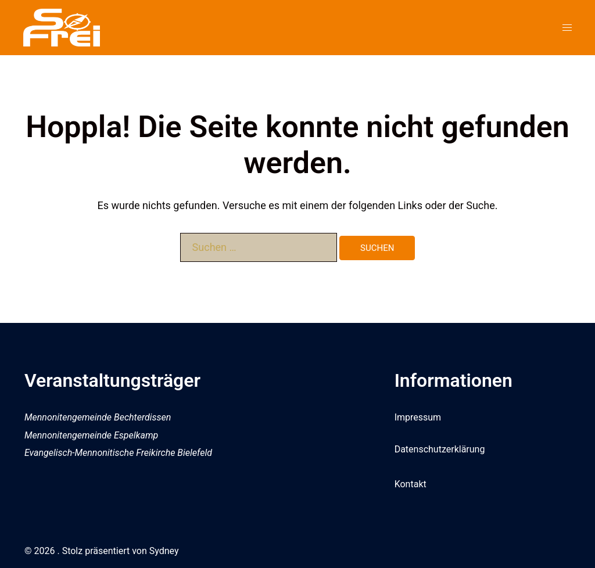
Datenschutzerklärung (440, 449)
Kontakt (410, 484)
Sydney (164, 550)
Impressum (418, 417)
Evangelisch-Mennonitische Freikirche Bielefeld (118, 452)
